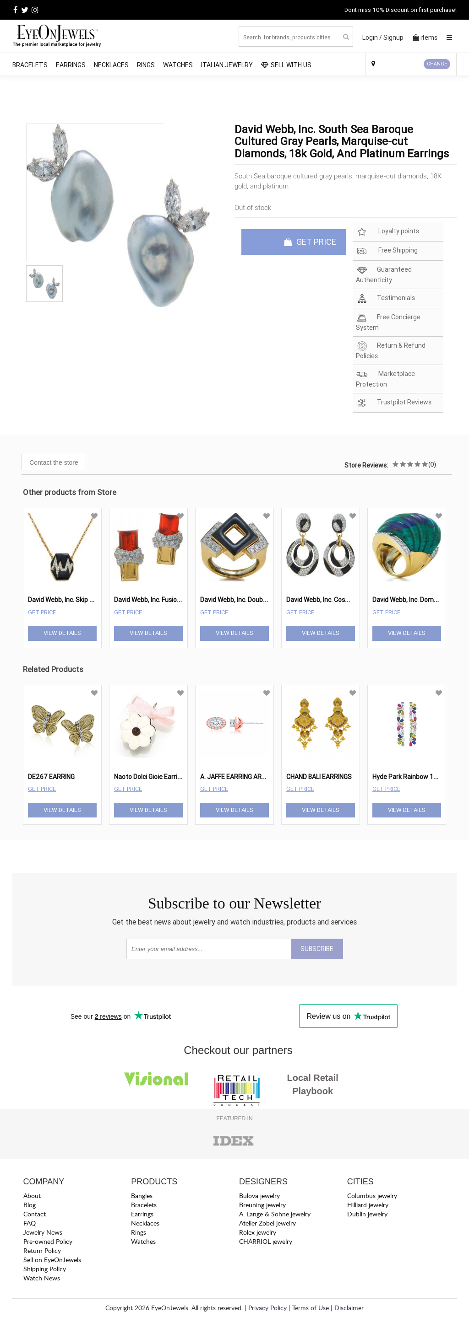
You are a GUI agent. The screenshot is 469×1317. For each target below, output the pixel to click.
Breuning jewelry (262, 1204)
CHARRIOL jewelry (265, 1241)
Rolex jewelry (257, 1232)
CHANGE (437, 64)
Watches (178, 65)
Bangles (142, 1195)
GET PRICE (310, 242)
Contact (34, 1213)
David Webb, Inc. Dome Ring (412, 600)
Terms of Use (310, 1307)
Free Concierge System (388, 322)
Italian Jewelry (227, 65)
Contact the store (53, 462)
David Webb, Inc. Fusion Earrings (160, 600)
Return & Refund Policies (390, 350)
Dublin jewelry (367, 1213)
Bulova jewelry (259, 1195)
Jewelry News (42, 1232)
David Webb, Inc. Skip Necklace (71, 600)
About (32, 1195)
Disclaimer (349, 1307)
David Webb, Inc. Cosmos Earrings (334, 600)
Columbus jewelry (372, 1195)
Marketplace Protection (385, 378)
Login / (372, 37)
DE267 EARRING (51, 777)
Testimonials (385, 298)
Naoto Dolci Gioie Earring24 (153, 777)
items (425, 37)
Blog (29, 1204)
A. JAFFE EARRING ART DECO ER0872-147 (261, 777)
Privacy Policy (267, 1307)
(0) (432, 464)
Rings (146, 65)
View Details (62, 633)
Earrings (71, 65)
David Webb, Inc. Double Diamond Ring (255, 600)
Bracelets (30, 65)
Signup (393, 37)
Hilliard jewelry (367, 1204)
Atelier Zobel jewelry (267, 1223)
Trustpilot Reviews (393, 403)
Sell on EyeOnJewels (52, 1259)
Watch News (41, 1278)
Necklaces (111, 65)
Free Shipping (387, 251)
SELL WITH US (286, 65)
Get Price (42, 612)
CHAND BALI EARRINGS (319, 777)
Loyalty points (387, 231)
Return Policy (42, 1250)
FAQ (29, 1223)
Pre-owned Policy (47, 1241)
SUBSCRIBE (316, 949)
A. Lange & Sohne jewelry (275, 1213)
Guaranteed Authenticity (384, 274)
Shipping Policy (44, 1268)
